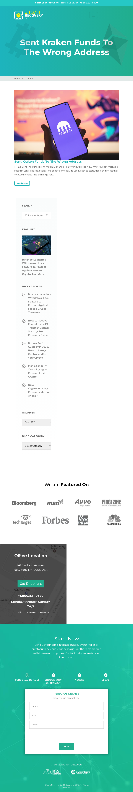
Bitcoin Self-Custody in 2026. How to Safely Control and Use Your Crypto (38, 350)
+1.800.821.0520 (90, 2)
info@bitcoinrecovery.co (31, 612)
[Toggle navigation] (93, 15)
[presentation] (66, 736)
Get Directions (31, 583)
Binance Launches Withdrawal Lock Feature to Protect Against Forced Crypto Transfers (34, 267)
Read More (22, 183)
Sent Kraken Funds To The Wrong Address (48, 161)
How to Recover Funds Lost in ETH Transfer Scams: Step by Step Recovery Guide (39, 328)
